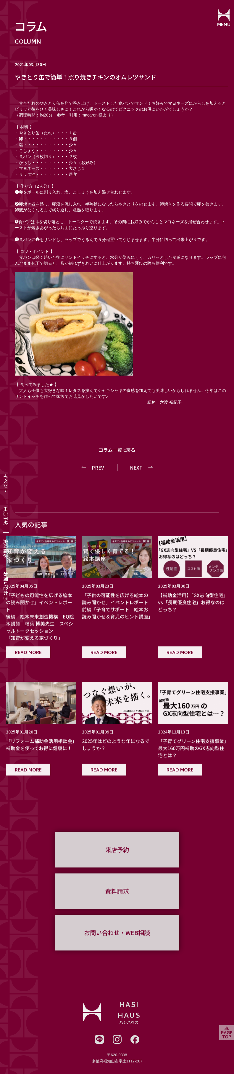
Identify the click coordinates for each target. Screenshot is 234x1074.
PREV (98, 467)
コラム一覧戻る (117, 449)
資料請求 (5, 548)
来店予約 (5, 516)
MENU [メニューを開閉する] (223, 25)
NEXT (136, 467)
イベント (5, 483)
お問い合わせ (5, 586)
